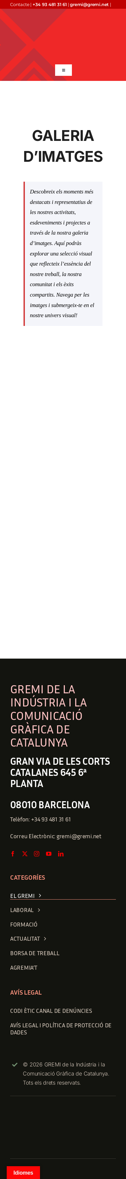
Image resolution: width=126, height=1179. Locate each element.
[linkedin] (61, 853)
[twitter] (25, 853)
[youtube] (48, 853)
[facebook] (12, 853)
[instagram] (36, 853)
